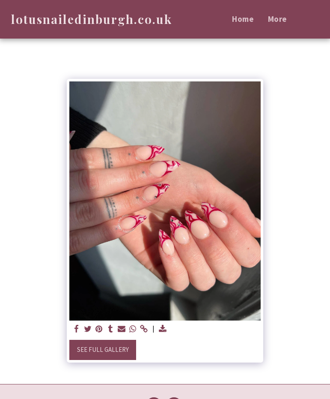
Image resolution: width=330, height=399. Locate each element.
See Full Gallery (103, 349)
